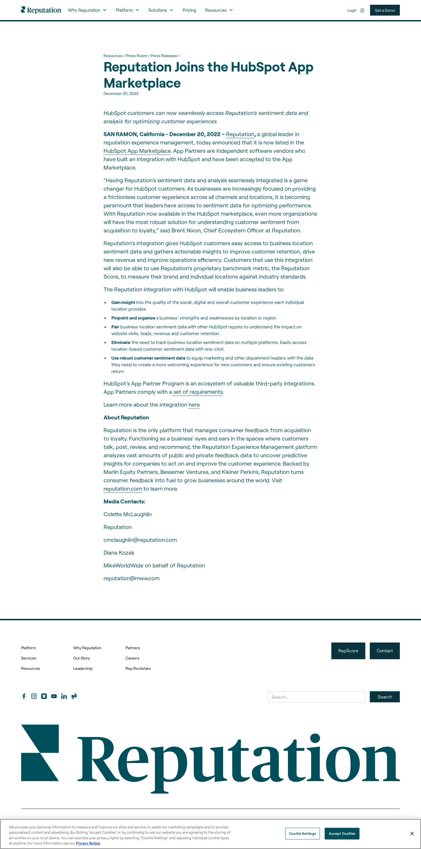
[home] (41, 10)
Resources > (114, 55)
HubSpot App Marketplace (137, 150)
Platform (28, 647)
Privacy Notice (88, 843)
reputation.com (123, 488)
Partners (133, 647)
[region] (210, 834)
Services (28, 658)
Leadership (82, 668)
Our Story (81, 658)
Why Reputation (87, 647)
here (194, 404)
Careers (132, 658)
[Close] (412, 833)
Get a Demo (385, 10)
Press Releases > (165, 55)
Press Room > (138, 55)
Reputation (240, 134)
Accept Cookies (342, 833)
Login (352, 10)
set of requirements (197, 391)
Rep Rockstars (138, 668)
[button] (87, 10)
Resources (30, 668)
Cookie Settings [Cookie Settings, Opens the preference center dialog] (302, 833)
